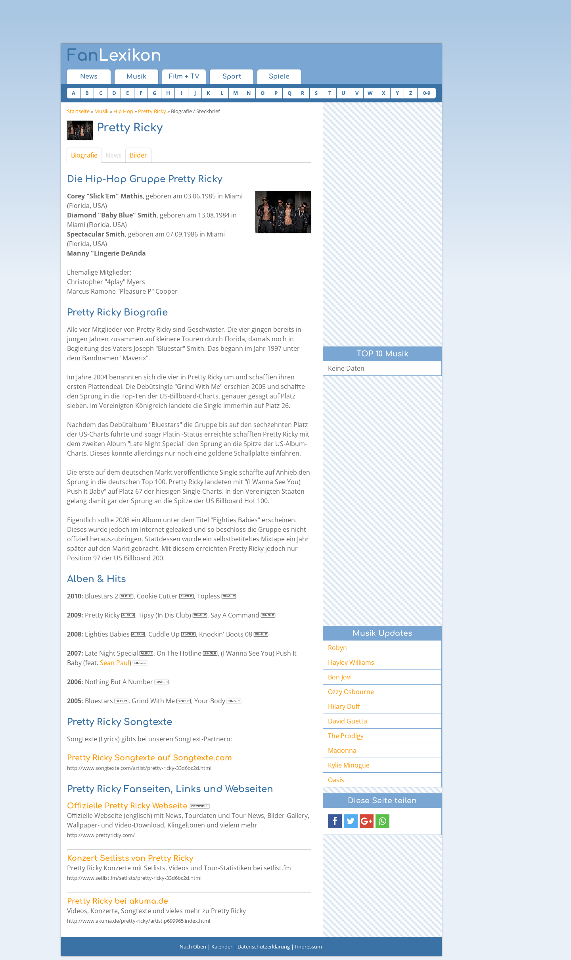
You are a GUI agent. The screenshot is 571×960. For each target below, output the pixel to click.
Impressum (308, 946)
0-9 (426, 92)
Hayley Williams (351, 662)
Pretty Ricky (152, 111)
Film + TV (184, 76)
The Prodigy (346, 735)
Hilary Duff (344, 706)
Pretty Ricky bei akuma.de (117, 901)
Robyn (337, 647)
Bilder (138, 155)
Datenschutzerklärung (264, 946)
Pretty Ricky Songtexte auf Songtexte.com (149, 758)
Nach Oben (193, 946)
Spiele (279, 76)
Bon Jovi (340, 677)
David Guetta (347, 721)
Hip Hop (123, 111)
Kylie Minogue (349, 765)
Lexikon (114, 55)
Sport (231, 76)
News (89, 76)
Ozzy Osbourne (351, 691)
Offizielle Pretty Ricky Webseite (127, 806)
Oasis (336, 779)
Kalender (221, 946)
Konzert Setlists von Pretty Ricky (130, 858)
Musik (136, 76)
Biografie (84, 155)
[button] (335, 821)
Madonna (342, 750)
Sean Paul (114, 662)
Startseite (78, 111)
